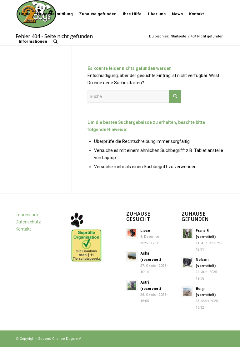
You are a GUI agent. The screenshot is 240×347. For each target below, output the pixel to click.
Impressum (27, 214)
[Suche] (55, 41)
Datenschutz (28, 221)
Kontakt (23, 229)
